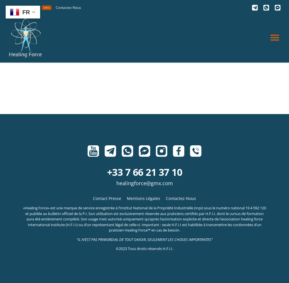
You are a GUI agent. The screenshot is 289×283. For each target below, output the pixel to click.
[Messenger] (277, 8)
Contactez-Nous (181, 198)
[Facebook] (178, 151)
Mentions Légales (143, 198)
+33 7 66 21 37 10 (144, 172)
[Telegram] (255, 8)
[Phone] (195, 151)
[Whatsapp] (266, 8)
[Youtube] (93, 151)
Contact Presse (107, 198)
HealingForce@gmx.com (144, 183)
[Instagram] (161, 151)
